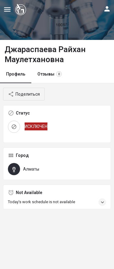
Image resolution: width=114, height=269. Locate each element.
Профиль (15, 74)
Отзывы (49, 74)
